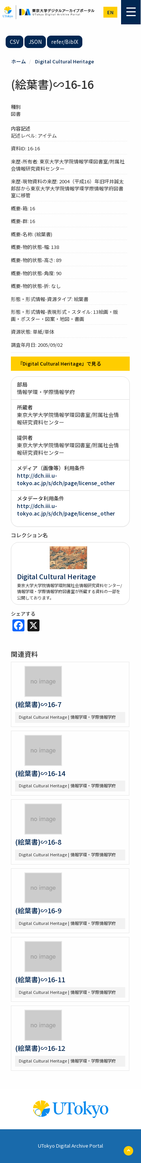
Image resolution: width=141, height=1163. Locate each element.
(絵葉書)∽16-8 (38, 842)
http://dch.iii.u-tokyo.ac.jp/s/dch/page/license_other (66, 479)
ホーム (18, 61)
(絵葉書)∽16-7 (38, 704)
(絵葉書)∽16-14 (40, 773)
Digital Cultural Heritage (64, 61)
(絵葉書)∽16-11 (40, 979)
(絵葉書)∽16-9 (38, 910)
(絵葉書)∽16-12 (40, 1048)
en (110, 12)
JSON (35, 41)
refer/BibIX (64, 41)
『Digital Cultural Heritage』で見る (59, 363)
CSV (14, 41)
